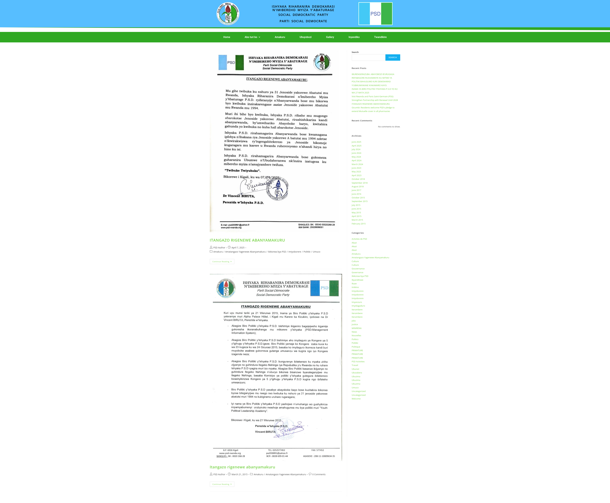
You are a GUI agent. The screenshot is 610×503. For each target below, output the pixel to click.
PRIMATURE (357, 350)
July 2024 (356, 149)
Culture (355, 261)
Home (226, 37)
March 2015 (357, 219)
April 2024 (356, 160)
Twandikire (380, 37)
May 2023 (356, 171)
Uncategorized (359, 391)
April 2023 (356, 175)
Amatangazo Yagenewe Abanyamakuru (245, 251)
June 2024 (356, 153)
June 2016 (356, 193)
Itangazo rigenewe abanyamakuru (242, 466)
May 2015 (356, 212)
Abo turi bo (252, 37)
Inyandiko (354, 37)
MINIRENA (357, 328)
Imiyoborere (294, 251)
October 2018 (358, 179)
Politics (355, 339)
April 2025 (356, 145)
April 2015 (356, 216)
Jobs (354, 320)
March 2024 (357, 164)
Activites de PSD (359, 238)
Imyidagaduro (358, 305)
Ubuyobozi (306, 37)
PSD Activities (358, 361)
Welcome (356, 398)
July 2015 (356, 205)
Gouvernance (358, 268)
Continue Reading (223, 261)
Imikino (355, 287)
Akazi (354, 242)
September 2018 (360, 182)
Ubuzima (356, 376)
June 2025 (356, 141)
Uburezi (355, 369)
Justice (355, 324)
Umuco (316, 251)
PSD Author (219, 247)
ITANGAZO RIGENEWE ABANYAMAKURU (247, 240)
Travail (355, 365)
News (354, 331)
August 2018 (358, 186)
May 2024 (356, 156)
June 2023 (356, 167)
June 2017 (356, 190)
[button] (252, 37)
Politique (356, 346)
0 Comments (319, 474)
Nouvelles (356, 335)
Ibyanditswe (357, 279)
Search (355, 52)
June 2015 (356, 208)
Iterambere (357, 309)
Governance (357, 272)
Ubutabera (357, 372)
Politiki (306, 251)
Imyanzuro (357, 302)
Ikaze (354, 283)
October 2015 (358, 197)
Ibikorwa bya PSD (277, 251)
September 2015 (360, 201)
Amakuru (280, 37)
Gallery (330, 37)
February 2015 (359, 223)
